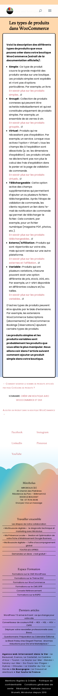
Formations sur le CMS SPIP (29, 586)
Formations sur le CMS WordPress (29, 574)
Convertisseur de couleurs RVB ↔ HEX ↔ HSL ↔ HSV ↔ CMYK (29, 624)
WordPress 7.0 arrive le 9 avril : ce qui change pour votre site (29, 617)
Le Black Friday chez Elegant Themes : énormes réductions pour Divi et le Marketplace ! (29, 642)
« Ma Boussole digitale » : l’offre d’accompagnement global (29, 544)
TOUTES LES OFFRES (29, 549)
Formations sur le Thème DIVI (29, 578)
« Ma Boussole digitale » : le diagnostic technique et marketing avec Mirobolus (29, 530)
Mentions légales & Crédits (20, 680)
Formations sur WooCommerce (29, 582)
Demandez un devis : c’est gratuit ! (29, 553)
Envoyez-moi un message (29, 502)
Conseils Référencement (29, 590)
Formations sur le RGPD (29, 594)
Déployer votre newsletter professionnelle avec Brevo (29, 631)
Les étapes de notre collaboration (29, 524)
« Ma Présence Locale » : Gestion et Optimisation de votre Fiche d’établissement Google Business (29, 537)
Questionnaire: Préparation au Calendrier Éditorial (29, 636)
